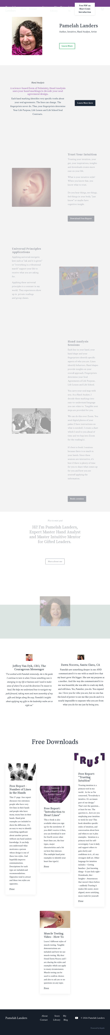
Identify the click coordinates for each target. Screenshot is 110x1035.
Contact (33, 8)
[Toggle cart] (102, 9)
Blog (62, 7)
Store (45, 7)
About (23, 8)
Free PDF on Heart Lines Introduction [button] (85, 9)
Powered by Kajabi (98, 1028)
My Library (53, 8)
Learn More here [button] (85, 103)
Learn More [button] (67, 46)
